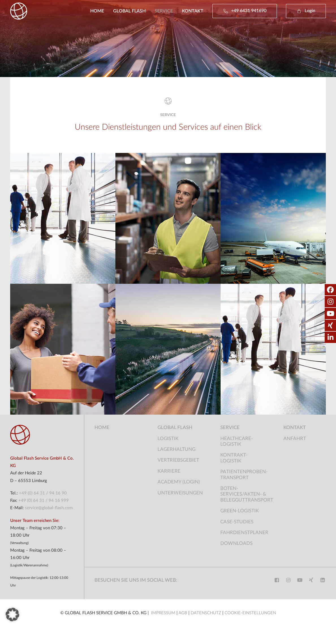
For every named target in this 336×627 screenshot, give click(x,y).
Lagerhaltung (176, 449)
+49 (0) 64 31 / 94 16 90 (43, 493)
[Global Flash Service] (18, 11)
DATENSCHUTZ (206, 613)
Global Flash (129, 11)
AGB (183, 613)
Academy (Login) (179, 481)
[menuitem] (99, 11)
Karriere (169, 471)
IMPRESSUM (163, 613)
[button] (304, 11)
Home (97, 11)
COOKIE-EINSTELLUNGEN (250, 613)
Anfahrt (294, 438)
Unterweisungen (180, 492)
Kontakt (192, 11)
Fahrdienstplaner (244, 532)
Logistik (168, 438)
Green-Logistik (239, 510)
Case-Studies (236, 521)
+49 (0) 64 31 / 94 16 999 (43, 500)
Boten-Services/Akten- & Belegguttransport (246, 494)
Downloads (236, 543)
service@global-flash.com (49, 508)
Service (164, 11)
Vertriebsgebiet (178, 460)
